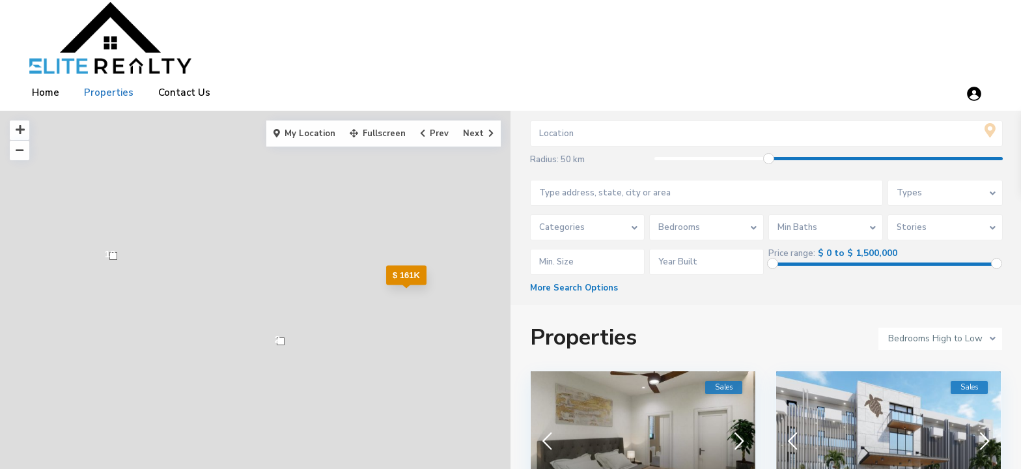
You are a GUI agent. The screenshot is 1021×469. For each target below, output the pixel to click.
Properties (108, 92)
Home (45, 92)
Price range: (792, 253)
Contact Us (184, 92)
